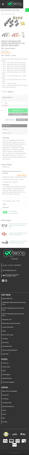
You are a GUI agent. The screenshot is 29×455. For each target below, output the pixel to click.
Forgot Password (13, 213)
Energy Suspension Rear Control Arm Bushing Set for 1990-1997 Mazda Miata (18, 225)
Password (6, 207)
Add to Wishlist (18, 114)
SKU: (2, 55)
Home (2, 13)
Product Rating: (5, 51)
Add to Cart (19, 110)
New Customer (13, 211)
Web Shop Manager (14, 453)
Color (3, 100)
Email (4, 204)
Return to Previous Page (10, 13)
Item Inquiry (23, 119)
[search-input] (12, 10)
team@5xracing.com (10, 270)
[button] (14, 10)
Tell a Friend (11, 119)
